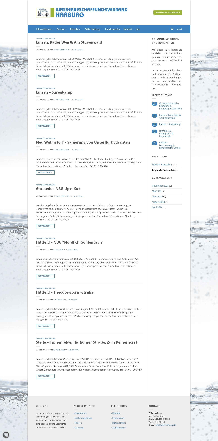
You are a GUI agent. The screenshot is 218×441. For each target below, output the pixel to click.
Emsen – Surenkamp (54, 92)
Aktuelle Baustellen (162, 164)
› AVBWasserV (118, 427)
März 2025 (157, 196)
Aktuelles (75, 29)
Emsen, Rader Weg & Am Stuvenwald (69, 42)
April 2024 (157, 207)
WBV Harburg (93, 29)
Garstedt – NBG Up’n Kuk (58, 188)
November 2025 (160, 185)
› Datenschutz (118, 422)
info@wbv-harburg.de (166, 425)
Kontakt (128, 29)
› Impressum (117, 417)
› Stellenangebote (83, 417)
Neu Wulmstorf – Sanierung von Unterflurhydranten (83, 142)
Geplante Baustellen (45, 38)
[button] (172, 29)
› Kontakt (116, 413)
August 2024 (158, 201)
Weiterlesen (45, 76)
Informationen (44, 29)
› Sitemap (78, 427)
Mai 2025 (156, 191)
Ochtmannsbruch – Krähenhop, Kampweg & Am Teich (170, 106)
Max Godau (79, 50)
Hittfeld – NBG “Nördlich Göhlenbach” (70, 242)
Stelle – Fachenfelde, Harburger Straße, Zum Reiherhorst (86, 342)
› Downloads (80, 413)
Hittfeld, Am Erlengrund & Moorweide (166, 134)
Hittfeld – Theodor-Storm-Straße (65, 292)
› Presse (78, 422)
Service (61, 29)
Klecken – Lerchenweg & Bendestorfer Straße (170, 145)
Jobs (138, 29)
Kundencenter (112, 29)
